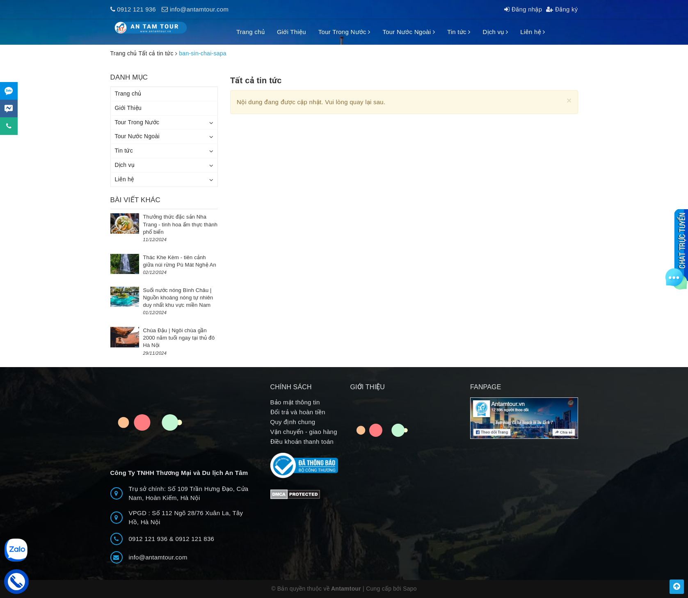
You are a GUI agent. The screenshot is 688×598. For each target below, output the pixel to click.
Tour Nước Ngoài (408, 31)
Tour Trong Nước (344, 31)
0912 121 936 (136, 9)
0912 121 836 (194, 538)
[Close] (569, 100)
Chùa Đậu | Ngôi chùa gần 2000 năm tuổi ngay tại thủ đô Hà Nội (179, 337)
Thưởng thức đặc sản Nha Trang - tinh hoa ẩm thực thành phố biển (180, 224)
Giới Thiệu (291, 31)
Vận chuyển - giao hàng (303, 431)
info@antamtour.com (199, 9)
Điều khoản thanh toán (302, 441)
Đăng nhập (523, 9)
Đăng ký (562, 9)
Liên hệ (532, 31)
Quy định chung (292, 421)
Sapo (410, 588)
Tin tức (459, 31)
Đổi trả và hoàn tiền (297, 412)
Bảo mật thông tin (295, 402)
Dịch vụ (495, 31)
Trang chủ (250, 31)
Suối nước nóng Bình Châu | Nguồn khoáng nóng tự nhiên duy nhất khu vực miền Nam (178, 297)
